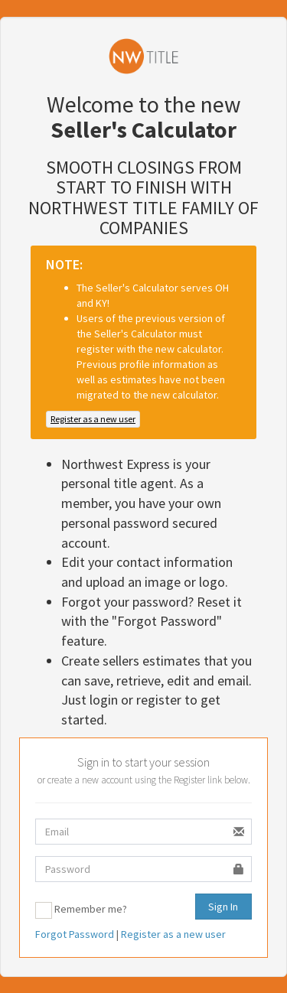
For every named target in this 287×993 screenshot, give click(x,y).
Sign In (223, 906)
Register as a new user (93, 419)
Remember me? (90, 909)
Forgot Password (74, 934)
